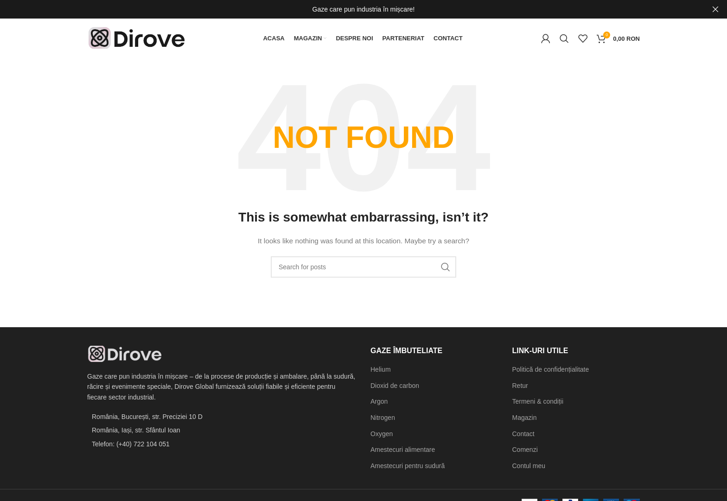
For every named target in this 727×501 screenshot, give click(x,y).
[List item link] (222, 446)
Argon (379, 403)
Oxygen (381, 435)
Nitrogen (382, 420)
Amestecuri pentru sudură (407, 467)
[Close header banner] (715, 9)
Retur (520, 387)
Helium (380, 371)
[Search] (564, 39)
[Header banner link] (349, 9)
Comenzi (525, 452)
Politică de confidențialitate (550, 371)
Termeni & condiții (538, 403)
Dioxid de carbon (394, 387)
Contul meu (529, 467)
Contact (523, 435)
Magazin (524, 420)
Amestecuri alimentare (402, 452)
